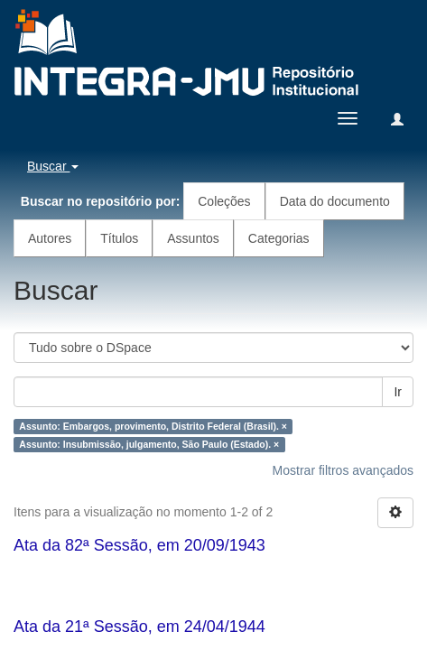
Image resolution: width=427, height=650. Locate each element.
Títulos (119, 238)
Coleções (224, 201)
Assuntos (193, 238)
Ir (398, 392)
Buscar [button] (53, 166)
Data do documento (335, 201)
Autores (49, 238)
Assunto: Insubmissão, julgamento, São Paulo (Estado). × (149, 444)
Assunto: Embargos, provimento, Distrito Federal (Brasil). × (153, 426)
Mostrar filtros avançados (343, 470)
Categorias (279, 238)
